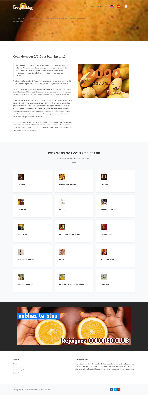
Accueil (15, 364)
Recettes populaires (20, 370)
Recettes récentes (19, 367)
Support (16, 373)
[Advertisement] (105, 111)
